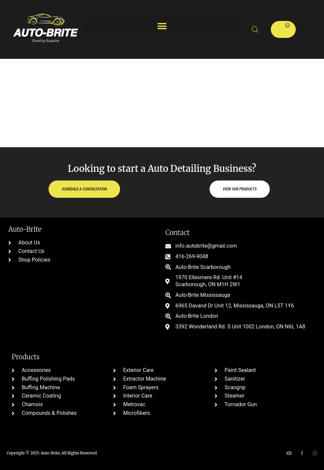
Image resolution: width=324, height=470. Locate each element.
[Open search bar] (255, 29)
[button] (162, 26)
